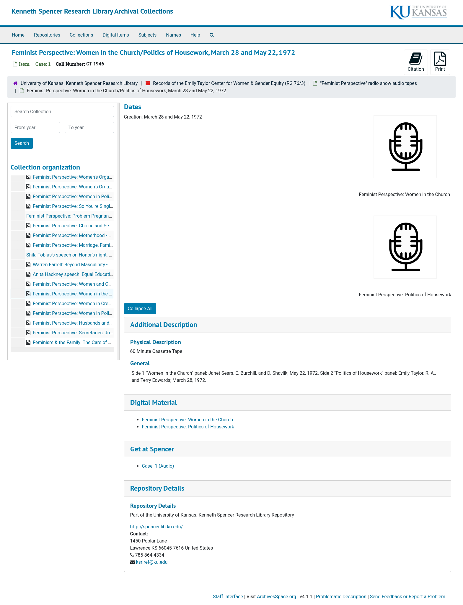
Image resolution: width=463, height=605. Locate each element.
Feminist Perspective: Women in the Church (187, 419)
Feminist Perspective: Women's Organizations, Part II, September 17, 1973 (110, 187)
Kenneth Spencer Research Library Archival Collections (92, 11)
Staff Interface (228, 596)
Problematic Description (341, 596)
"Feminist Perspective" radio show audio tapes (368, 83)
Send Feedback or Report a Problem (407, 596)
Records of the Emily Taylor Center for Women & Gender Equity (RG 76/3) (229, 83)
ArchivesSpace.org (276, 596)
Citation (416, 62)
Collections (81, 35)
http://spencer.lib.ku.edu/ (156, 527)
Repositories (47, 35)
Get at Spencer (152, 448)
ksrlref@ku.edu (151, 562)
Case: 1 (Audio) (158, 466)
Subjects (147, 35)
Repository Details (157, 488)
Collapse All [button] (140, 308)
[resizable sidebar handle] (118, 231)
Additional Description (163, 324)
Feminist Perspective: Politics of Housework (188, 427)
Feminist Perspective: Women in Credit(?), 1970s (83, 303)
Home (18, 35)
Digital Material (153, 402)
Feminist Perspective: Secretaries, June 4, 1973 (82, 333)
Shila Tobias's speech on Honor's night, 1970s (74, 255)
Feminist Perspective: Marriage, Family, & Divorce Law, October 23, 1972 (108, 245)
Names (173, 35)
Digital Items (115, 35)
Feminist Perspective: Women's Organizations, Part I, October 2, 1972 (105, 177)
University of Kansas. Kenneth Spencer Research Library (79, 83)
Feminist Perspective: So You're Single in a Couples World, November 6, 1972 (113, 206)
